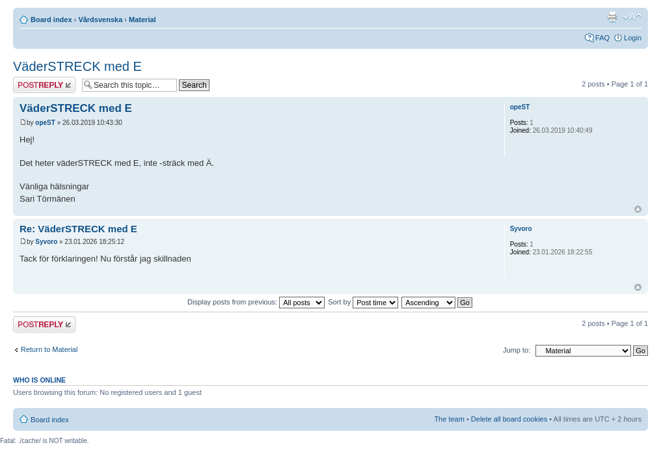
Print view (612, 17)
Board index (51, 19)
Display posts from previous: (256, 302)
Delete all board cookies (509, 419)
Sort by (363, 302)
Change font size (632, 17)
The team (449, 419)
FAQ (602, 38)
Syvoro (46, 241)
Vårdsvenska (100, 19)
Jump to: (516, 350)
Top (637, 209)
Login (632, 38)
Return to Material (49, 349)
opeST (45, 122)
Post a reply (44, 85)
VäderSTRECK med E (77, 66)
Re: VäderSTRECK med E (78, 228)
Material (142, 19)
